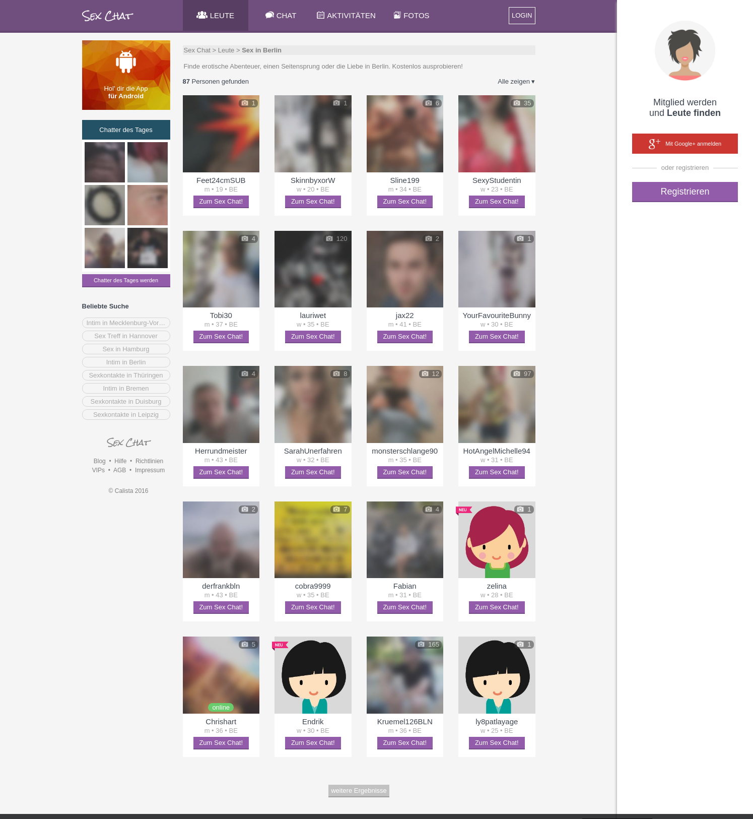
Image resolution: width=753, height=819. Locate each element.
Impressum (150, 470)
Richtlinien (149, 461)
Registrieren (684, 191)
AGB (119, 470)
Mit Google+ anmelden (685, 144)
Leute (226, 50)
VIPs (98, 470)
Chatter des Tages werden (126, 280)
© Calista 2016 (129, 490)
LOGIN (522, 15)
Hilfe (120, 461)
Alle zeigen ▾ (516, 81)
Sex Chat (197, 50)
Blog (100, 461)
